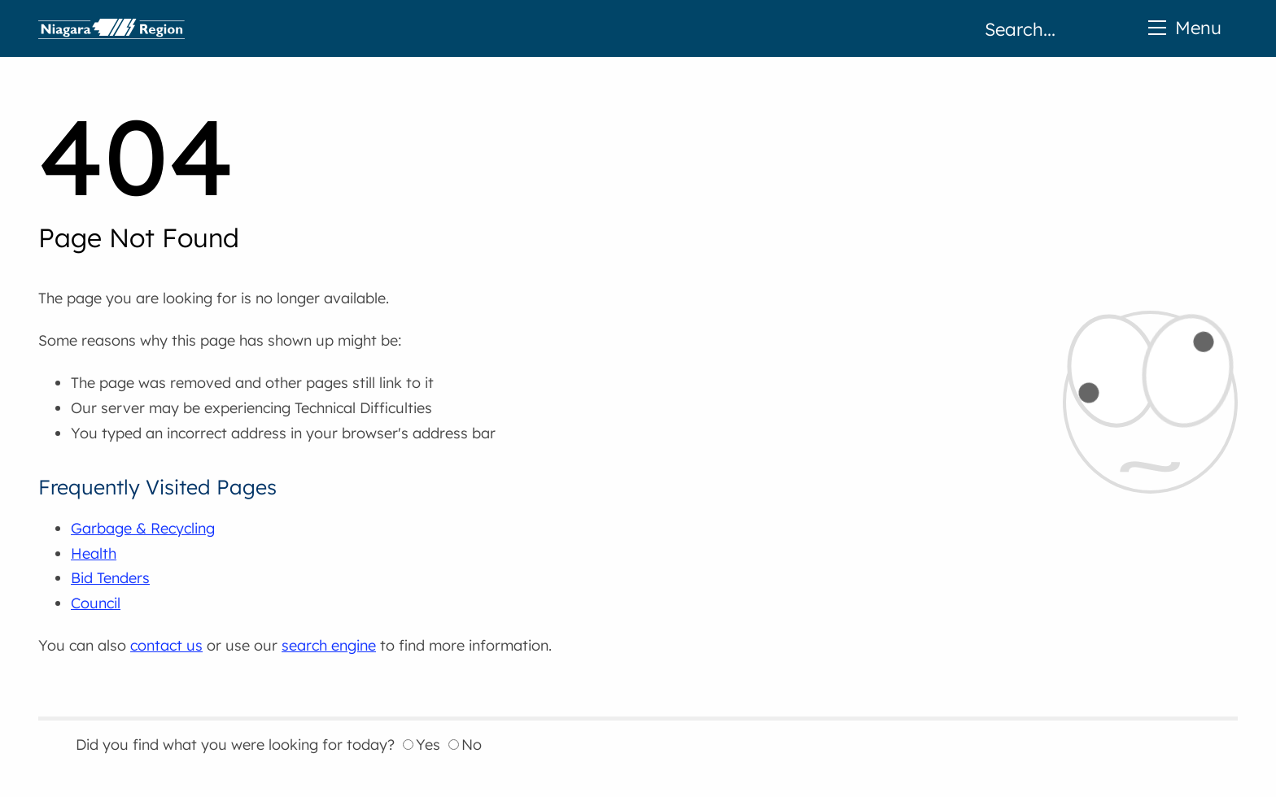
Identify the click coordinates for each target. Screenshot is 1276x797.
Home (111, 28)
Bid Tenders (110, 577)
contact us (166, 645)
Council (95, 603)
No (465, 744)
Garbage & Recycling (143, 528)
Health (93, 553)
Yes (421, 744)
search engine (329, 645)
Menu (1184, 27)
